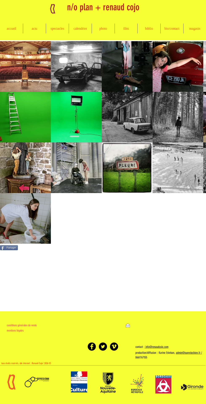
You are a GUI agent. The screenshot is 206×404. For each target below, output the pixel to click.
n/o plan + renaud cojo (103, 7)
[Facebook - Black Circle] (92, 346)
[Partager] (9, 247)
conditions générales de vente (22, 325)
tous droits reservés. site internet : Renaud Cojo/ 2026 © (26, 363)
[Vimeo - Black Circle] (114, 346)
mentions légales (15, 330)
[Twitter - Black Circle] (103, 346)
